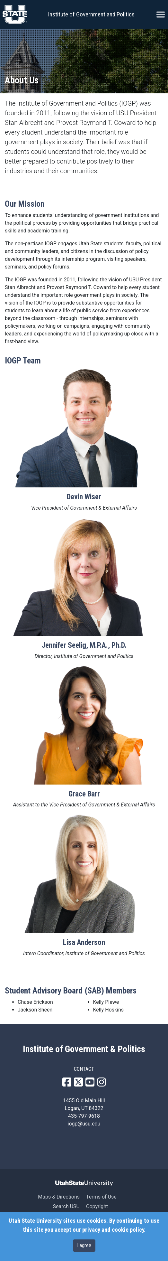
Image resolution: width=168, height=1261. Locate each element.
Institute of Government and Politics (91, 14)
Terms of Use (101, 1197)
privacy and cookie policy (113, 1229)
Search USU (66, 1206)
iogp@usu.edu (84, 1124)
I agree (84, 1245)
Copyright (97, 1206)
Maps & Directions (59, 1197)
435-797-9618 (84, 1116)
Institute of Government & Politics (84, 1049)
